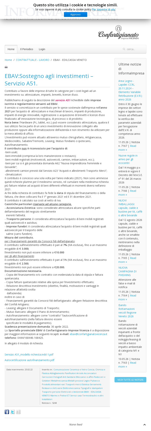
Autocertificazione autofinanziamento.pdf (29, 360)
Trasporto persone (51, 391)
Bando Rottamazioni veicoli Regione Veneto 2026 (127, 310)
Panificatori (70, 373)
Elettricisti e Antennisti (72, 391)
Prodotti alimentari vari (53, 384)
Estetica (85, 384)
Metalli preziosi (75, 380)
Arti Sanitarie (69, 377)
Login (42, 49)
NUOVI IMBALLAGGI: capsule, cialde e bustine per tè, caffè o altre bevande (130, 208)
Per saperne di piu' (104, 9)
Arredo (80, 373)
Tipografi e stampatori (92, 388)
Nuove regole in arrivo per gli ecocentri (127, 159)
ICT (68, 395)
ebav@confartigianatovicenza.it (88, 334)
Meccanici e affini (84, 377)
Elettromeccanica (71, 388)
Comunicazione (61, 369)
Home (11, 49)
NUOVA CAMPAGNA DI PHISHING (127, 271)
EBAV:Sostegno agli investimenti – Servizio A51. (49, 79)
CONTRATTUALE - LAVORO (32, 60)
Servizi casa (76, 395)
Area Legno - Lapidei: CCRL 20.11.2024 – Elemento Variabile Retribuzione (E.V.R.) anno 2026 (130, 90)
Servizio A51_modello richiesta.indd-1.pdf (29, 354)
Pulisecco (95, 380)
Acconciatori (90, 373)
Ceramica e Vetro (78, 369)
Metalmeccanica (59, 380)
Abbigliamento (57, 373)
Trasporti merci (73, 384)
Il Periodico (26, 49)
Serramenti (95, 384)
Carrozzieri (47, 377)
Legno (87, 380)
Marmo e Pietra (58, 395)
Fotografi (58, 377)
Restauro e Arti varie (52, 388)
